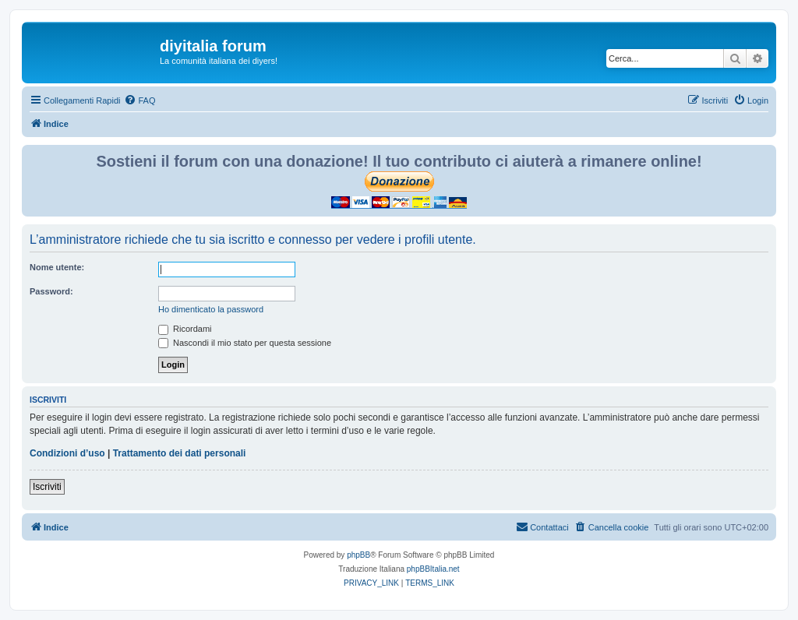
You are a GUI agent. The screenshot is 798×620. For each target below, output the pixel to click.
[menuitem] (139, 100)
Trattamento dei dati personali (179, 453)
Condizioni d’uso (67, 453)
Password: (51, 291)
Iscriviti (47, 486)
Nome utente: (57, 267)
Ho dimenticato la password (210, 309)
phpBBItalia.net (433, 569)
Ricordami (185, 328)
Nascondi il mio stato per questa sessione (244, 342)
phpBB (358, 555)
